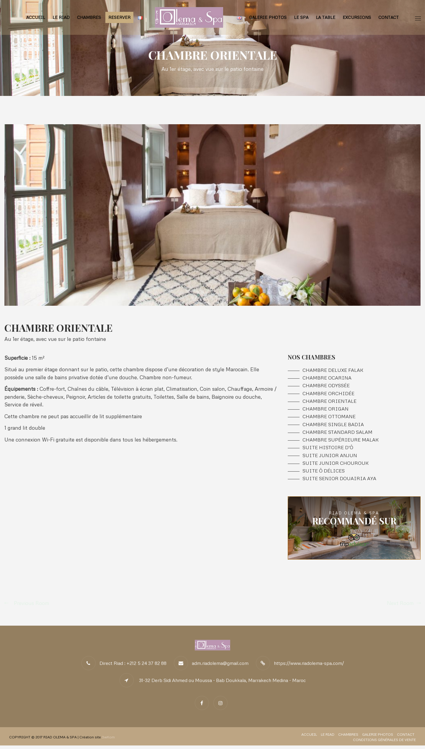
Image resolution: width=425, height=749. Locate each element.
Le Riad (61, 17)
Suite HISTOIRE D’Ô (328, 450)
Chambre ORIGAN (326, 410)
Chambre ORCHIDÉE (328, 394)
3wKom (108, 740)
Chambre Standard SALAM (337, 434)
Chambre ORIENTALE (330, 402)
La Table (325, 17)
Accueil (35, 17)
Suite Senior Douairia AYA (339, 482)
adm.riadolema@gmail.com (220, 667)
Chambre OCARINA (327, 378)
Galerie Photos (268, 17)
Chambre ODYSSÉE (326, 386)
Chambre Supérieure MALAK (341, 442)
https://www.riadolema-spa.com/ (309, 667)
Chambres (89, 17)
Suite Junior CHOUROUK (336, 466)
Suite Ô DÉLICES (324, 474)
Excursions (357, 17)
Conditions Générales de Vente (384, 743)
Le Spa (301, 17)
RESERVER (119, 17)
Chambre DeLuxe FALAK (333, 370)
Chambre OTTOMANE (329, 418)
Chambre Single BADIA (333, 426)
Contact (388, 17)
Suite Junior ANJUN (330, 458)
